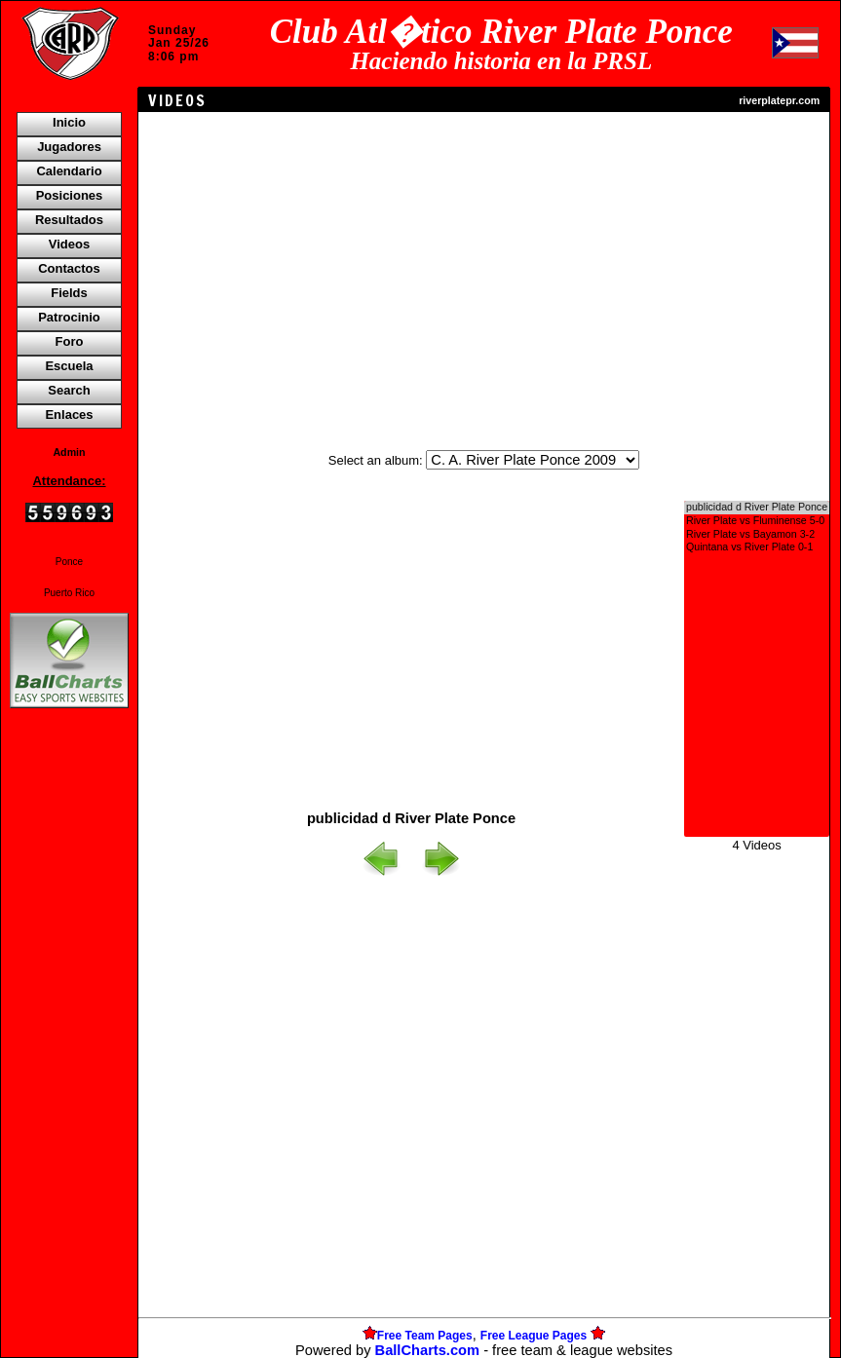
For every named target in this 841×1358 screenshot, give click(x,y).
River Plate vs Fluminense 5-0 (756, 521)
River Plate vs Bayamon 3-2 (756, 535)
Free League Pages (533, 1335)
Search (69, 390)
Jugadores (69, 146)
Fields (69, 292)
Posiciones (69, 195)
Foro (70, 341)
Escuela (69, 365)
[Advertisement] (69, 1048)
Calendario (68, 171)
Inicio (69, 122)
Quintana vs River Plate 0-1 (756, 547)
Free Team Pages (425, 1335)
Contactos (69, 268)
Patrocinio (69, 317)
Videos (69, 244)
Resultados (69, 219)
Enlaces (69, 414)
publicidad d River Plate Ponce (756, 507)
